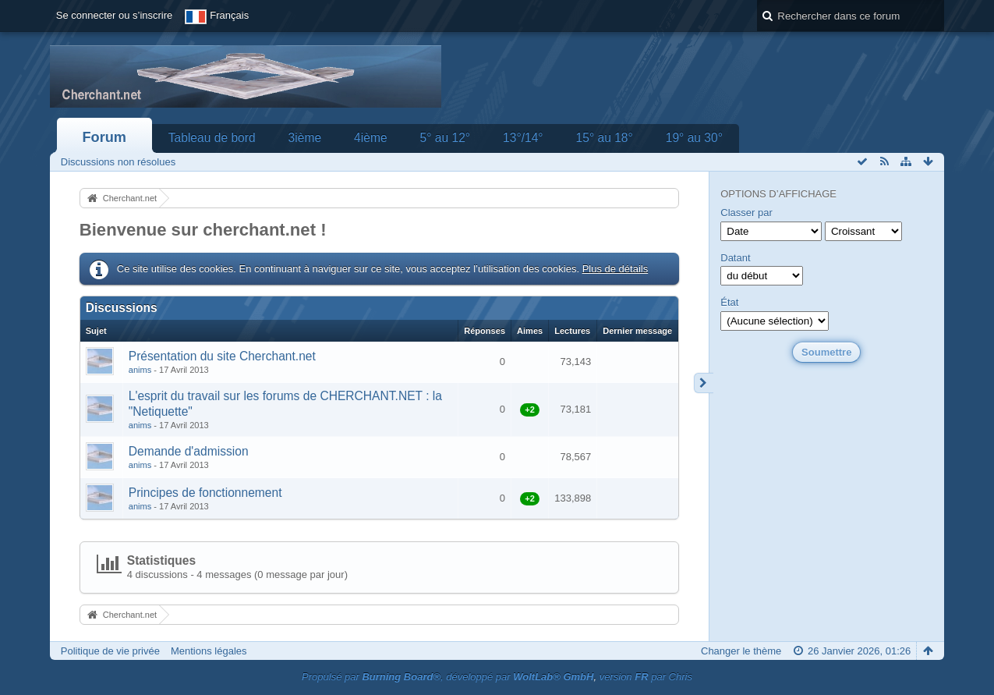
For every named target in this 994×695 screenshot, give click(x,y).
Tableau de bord (212, 137)
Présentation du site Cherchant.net (222, 356)
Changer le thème (741, 651)
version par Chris (646, 677)
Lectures (572, 330)
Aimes (530, 330)
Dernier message (637, 330)
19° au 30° (694, 137)
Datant (735, 258)
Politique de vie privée (110, 651)
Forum (104, 137)
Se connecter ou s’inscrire (114, 15)
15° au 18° (604, 137)
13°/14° (523, 137)
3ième (304, 137)
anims (140, 369)
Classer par (746, 212)
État (729, 302)
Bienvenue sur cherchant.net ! (203, 229)
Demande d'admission (189, 451)
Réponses (484, 330)
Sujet (96, 330)
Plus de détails (615, 269)
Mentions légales (209, 651)
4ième (370, 137)
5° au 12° (445, 137)
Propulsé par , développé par (447, 677)
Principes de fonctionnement (205, 492)
